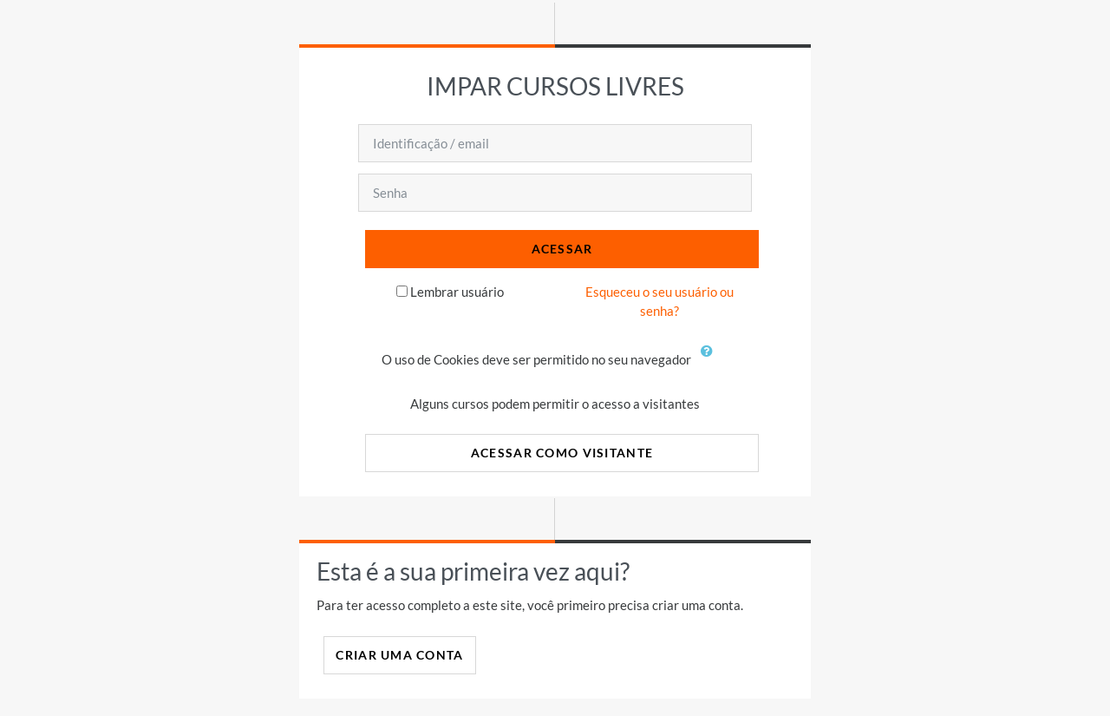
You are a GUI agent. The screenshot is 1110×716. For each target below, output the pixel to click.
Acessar (562, 248)
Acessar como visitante (562, 452)
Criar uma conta (399, 654)
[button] (711, 361)
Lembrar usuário (457, 291)
